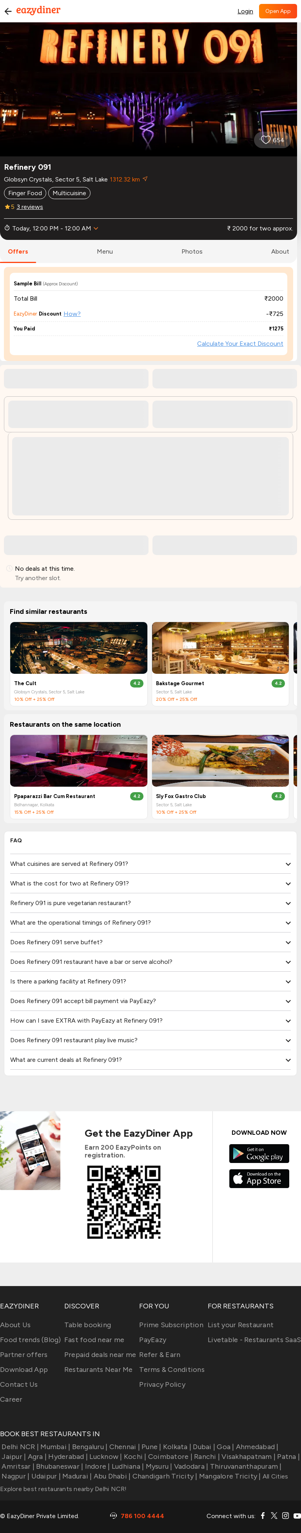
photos (192, 251)
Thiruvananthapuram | (244, 1466)
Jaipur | (13, 1456)
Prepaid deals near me (100, 1354)
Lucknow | (105, 1456)
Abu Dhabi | (111, 1476)
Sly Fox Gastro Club (181, 796)
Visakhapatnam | (248, 1456)
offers (18, 251)
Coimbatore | (169, 1456)
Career (11, 1399)
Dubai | (203, 1446)
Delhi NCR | (19, 1446)
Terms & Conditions (172, 1369)
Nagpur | (14, 1476)
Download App (24, 1369)
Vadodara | (190, 1466)
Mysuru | (158, 1466)
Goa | (224, 1446)
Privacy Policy (162, 1384)
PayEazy (152, 1339)
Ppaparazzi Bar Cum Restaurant (54, 796)
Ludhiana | (127, 1466)
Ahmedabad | (256, 1446)
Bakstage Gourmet (180, 683)
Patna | (288, 1456)
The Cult (25, 683)
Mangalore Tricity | (229, 1476)
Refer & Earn (159, 1354)
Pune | (150, 1446)
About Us (15, 1325)
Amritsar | (17, 1466)
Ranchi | (206, 1456)
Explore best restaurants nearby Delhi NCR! (63, 1489)
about (280, 251)
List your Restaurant (241, 1325)
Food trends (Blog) (30, 1339)
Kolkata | (176, 1446)
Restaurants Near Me (98, 1369)
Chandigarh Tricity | (164, 1476)
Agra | (36, 1456)
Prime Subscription (171, 1325)
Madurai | (76, 1476)
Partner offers (24, 1354)
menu (105, 251)
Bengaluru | (88, 1446)
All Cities (274, 1476)
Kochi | (134, 1456)
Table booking (87, 1325)
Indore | (96, 1466)
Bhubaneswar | (58, 1466)
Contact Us (19, 1384)
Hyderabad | (67, 1456)
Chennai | (123, 1446)
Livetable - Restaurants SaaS (254, 1339)
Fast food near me (94, 1339)
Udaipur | (45, 1476)
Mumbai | (54, 1446)
